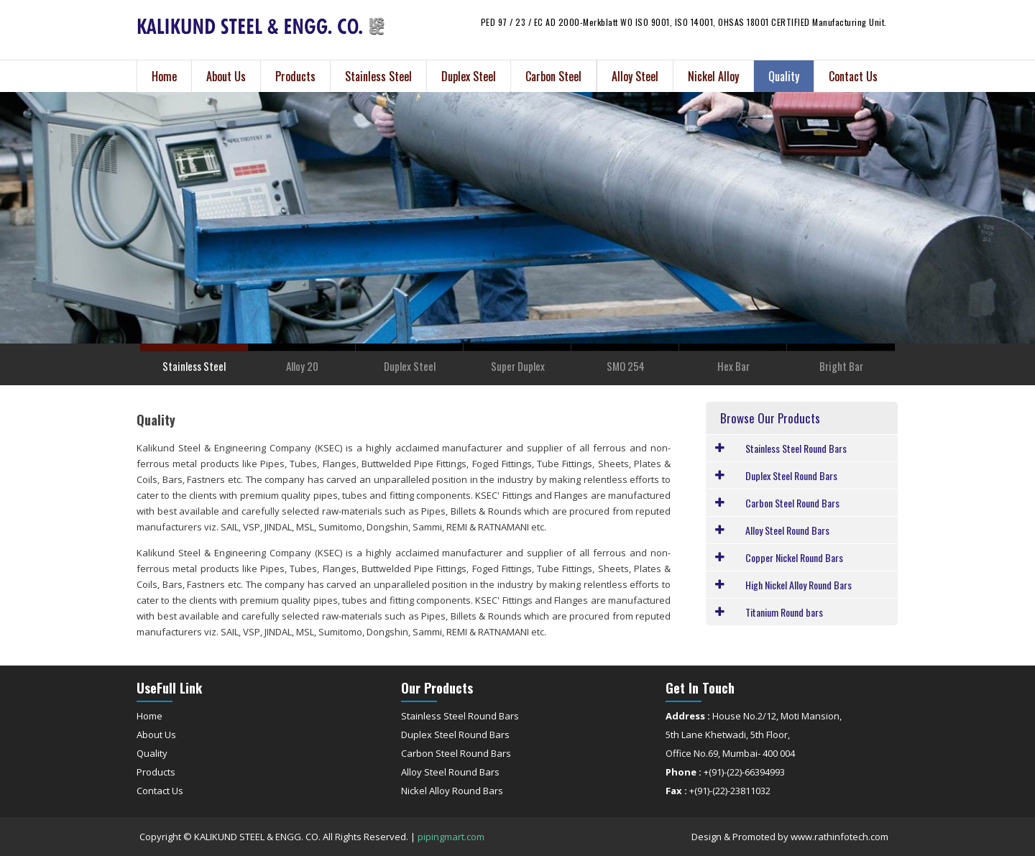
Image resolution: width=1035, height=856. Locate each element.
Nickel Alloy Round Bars (452, 790)
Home (164, 76)
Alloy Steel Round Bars (450, 771)
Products (295, 76)
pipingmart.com (451, 836)
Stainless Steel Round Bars (460, 715)
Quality (783, 76)
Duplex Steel (468, 76)
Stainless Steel (378, 76)
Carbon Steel (553, 76)
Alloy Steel (635, 76)
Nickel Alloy (713, 76)
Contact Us (853, 76)
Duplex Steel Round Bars (455, 734)
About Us (226, 76)
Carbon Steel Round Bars (456, 753)
